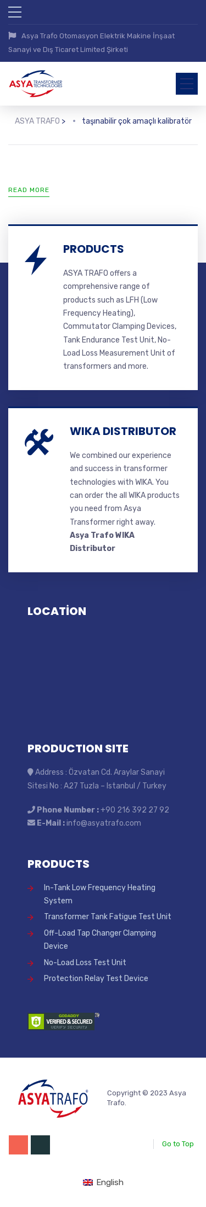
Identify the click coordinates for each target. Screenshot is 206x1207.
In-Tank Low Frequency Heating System (99, 890)
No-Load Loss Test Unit (85, 959)
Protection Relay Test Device (96, 974)
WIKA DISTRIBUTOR (123, 427)
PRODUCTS (93, 245)
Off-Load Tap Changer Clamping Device (100, 936)
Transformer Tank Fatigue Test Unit (107, 913)
